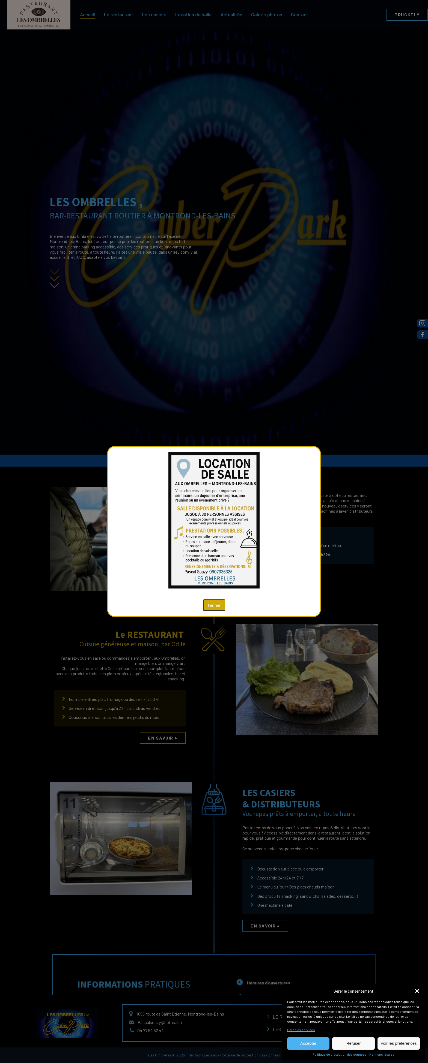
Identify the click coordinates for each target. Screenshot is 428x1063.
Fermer (214, 605)
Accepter (308, 1043)
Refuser (353, 1043)
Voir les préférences (399, 1043)
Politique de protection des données (340, 1054)
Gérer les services (301, 1030)
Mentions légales (381, 1054)
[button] (417, 991)
